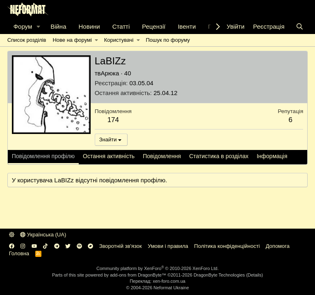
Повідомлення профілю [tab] (43, 156)
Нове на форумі (71, 40)
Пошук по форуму (168, 40)
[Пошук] (300, 26)
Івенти (187, 26)
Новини (89, 26)
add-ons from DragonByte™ (138, 274)
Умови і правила (168, 246)
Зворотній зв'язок (120, 246)
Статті (121, 26)
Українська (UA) (43, 234)
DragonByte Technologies (219, 274)
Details (255, 274)
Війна (58, 26)
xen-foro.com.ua (169, 281)
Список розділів (26, 40)
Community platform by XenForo (157, 268)
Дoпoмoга (278, 246)
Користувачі (119, 40)
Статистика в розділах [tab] (219, 156)
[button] (38, 26)
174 (113, 120)
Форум (23, 26)
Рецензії (153, 26)
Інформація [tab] (272, 156)
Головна (19, 253)
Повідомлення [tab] (162, 156)
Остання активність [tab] (109, 156)
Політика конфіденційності (227, 246)
